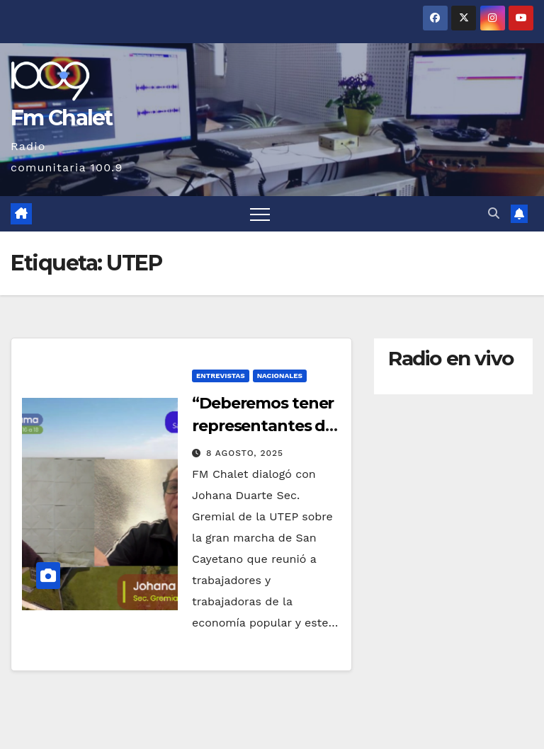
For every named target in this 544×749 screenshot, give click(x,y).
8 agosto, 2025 (244, 453)
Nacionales (279, 375)
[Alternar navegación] (260, 214)
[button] (493, 213)
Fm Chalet (62, 118)
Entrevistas (220, 375)
